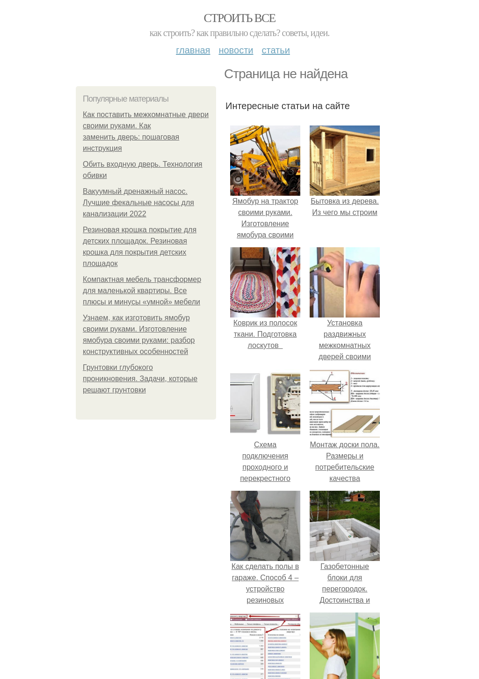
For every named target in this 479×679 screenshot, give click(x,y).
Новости (235, 50)
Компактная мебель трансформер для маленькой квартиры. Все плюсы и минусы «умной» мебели (142, 290)
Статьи (275, 50)
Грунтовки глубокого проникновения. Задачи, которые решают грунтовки (140, 378)
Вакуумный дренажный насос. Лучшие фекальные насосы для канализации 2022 (138, 202)
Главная (193, 50)
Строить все (239, 18)
